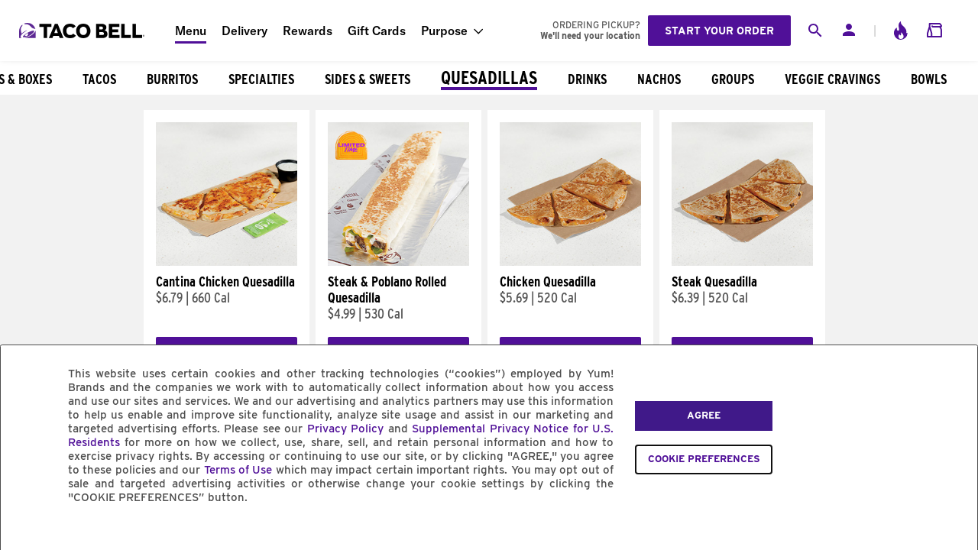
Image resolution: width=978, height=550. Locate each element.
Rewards (307, 30)
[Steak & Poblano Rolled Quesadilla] (398, 262)
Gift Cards (377, 30)
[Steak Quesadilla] (742, 262)
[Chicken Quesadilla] (570, 262)
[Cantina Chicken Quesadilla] (226, 262)
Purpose (444, 30)
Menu (190, 30)
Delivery (244, 30)
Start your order (719, 30)
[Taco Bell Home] (83, 30)
